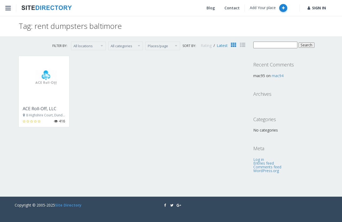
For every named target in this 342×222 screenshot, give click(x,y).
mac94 (277, 75)
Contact (232, 7)
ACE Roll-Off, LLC (39, 109)
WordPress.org (266, 170)
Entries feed (263, 163)
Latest (222, 45)
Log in (258, 159)
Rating (207, 45)
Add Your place (268, 8)
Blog (211, 7)
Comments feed (267, 166)
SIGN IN (317, 7)
